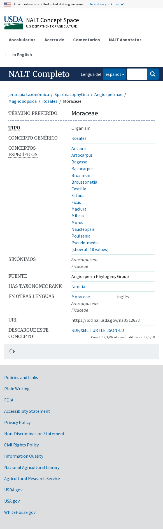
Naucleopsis (83, 229)
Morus (77, 222)
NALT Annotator (125, 39)
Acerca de (54, 39)
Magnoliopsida (22, 101)
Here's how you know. (104, 4)
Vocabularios (22, 39)
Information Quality (23, 456)
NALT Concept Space (52, 20)
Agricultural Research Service (32, 478)
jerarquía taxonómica (28, 94)
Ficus (76, 202)
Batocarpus (82, 168)
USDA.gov (13, 489)
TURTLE (98, 330)
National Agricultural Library (31, 467)
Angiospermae (108, 94)
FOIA (8, 400)
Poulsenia (80, 236)
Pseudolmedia (85, 242)
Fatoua (78, 195)
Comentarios (86, 39)
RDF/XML (80, 330)
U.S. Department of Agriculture (51, 26)
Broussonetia (84, 182)
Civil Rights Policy (21, 445)
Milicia (77, 215)
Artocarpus (82, 155)
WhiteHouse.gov (20, 512)
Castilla (78, 188)
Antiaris (79, 148)
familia (78, 286)
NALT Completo (39, 74)
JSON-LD (115, 330)
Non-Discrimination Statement (34, 433)
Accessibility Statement (27, 411)
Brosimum (81, 175)
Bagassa (79, 162)
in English (22, 54)
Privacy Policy (17, 422)
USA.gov (12, 501)
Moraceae (80, 296)
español (112, 73)
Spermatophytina (72, 94)
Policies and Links (21, 377)
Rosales (49, 101)
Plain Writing (17, 388)
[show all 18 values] (90, 249)
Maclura (79, 209)
